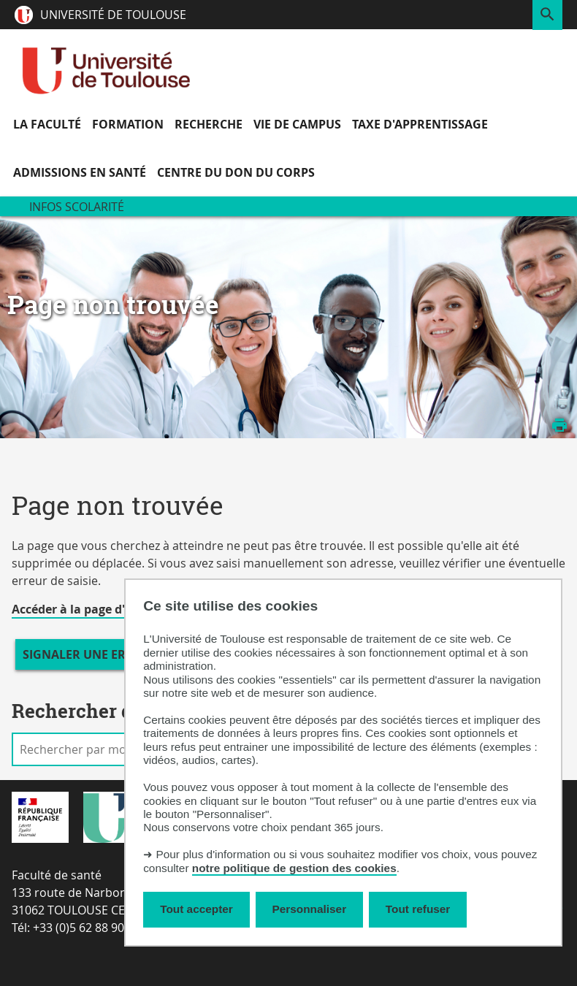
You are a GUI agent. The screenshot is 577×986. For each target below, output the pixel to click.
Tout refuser (418, 909)
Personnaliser (309, 909)
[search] (85, 749)
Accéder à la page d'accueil (88, 609)
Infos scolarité (76, 207)
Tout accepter (196, 909)
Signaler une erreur (90, 654)
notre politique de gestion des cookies (294, 868)
